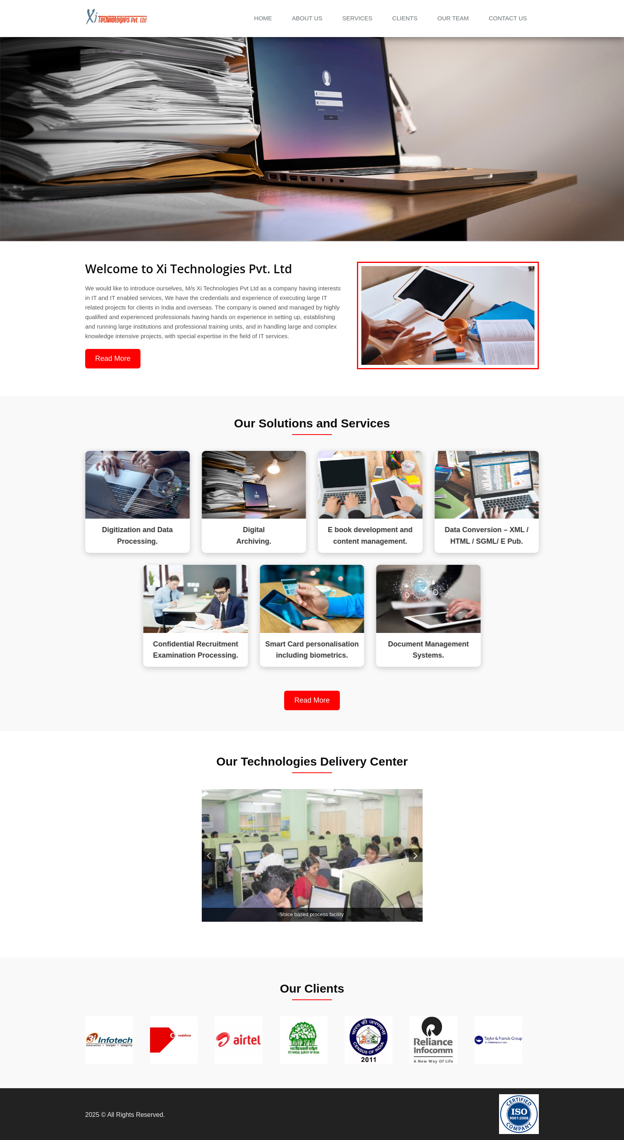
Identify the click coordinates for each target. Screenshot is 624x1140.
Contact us (508, 18)
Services (357, 18)
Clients (404, 18)
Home (263, 18)
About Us (307, 18)
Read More (94, 358)
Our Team (453, 18)
